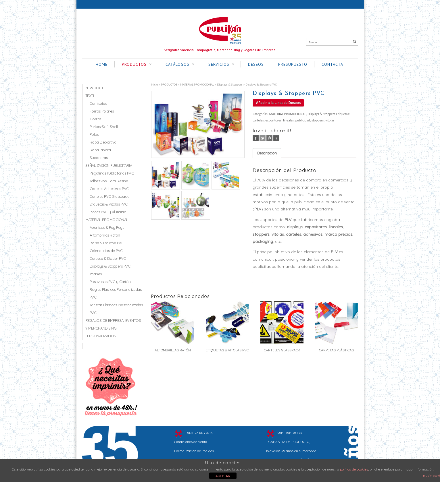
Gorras (95, 119)
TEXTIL (90, 95)
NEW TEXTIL (95, 88)
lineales (288, 120)
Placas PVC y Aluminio (108, 212)
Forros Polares (102, 111)
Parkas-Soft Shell (104, 126)
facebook (256, 138)
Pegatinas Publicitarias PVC (112, 173)
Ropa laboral (101, 150)
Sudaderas (99, 157)
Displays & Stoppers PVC (110, 266)
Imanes (96, 274)
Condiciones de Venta (190, 442)
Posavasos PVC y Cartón (110, 281)
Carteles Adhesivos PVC (109, 188)
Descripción (267, 153)
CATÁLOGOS (176, 64)
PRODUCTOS (133, 64)
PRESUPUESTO (292, 64)
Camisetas (98, 103)
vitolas (330, 120)
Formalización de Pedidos (194, 451)
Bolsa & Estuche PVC (107, 243)
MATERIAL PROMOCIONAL (197, 84)
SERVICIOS (218, 64)
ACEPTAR (223, 476)
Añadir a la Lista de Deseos (278, 103)
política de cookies (354, 469)
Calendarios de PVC (106, 250)
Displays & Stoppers (229, 84)
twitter (263, 138)
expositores (273, 120)
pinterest (269, 138)
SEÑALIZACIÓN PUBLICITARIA (108, 165)
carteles (258, 120)
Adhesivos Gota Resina (109, 181)
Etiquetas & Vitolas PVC (109, 204)
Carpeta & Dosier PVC (108, 258)
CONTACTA (332, 64)
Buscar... (314, 42)
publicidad (302, 120)
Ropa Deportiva (103, 142)
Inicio (154, 84)
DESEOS (256, 64)
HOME (101, 64)
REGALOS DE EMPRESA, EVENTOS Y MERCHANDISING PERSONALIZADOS (113, 328)
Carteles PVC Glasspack (109, 196)
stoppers (318, 120)
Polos (94, 134)
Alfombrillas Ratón (105, 235)
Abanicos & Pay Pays (107, 227)
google (276, 138)
